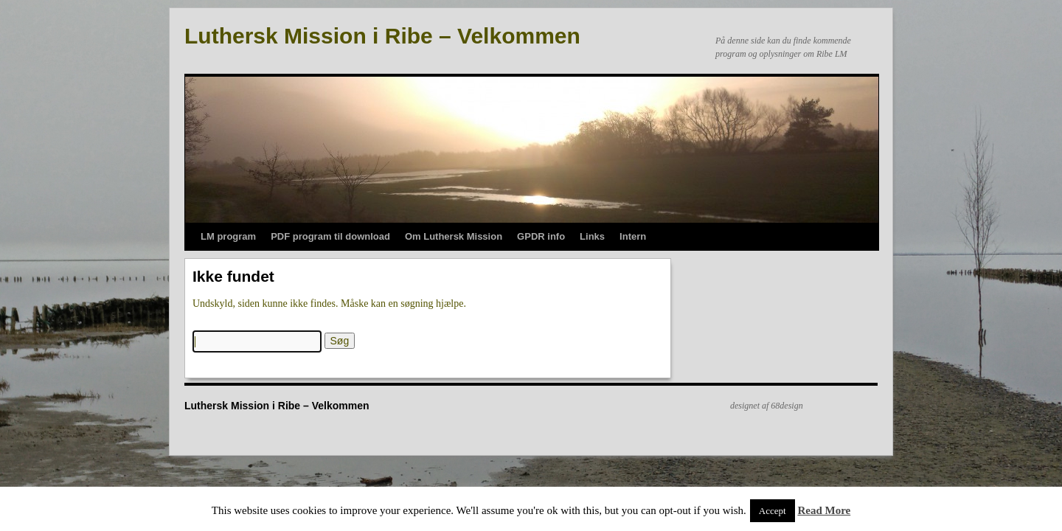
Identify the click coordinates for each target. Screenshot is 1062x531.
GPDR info (541, 236)
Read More (823, 510)
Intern (633, 236)
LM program (228, 236)
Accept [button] (772, 510)
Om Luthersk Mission (453, 236)
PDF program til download (330, 236)
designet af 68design (766, 405)
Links (592, 236)
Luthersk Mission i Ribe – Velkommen (382, 36)
